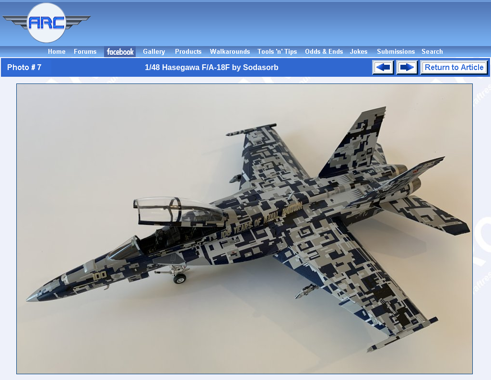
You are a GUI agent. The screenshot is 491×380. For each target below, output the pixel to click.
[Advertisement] (292, 23)
